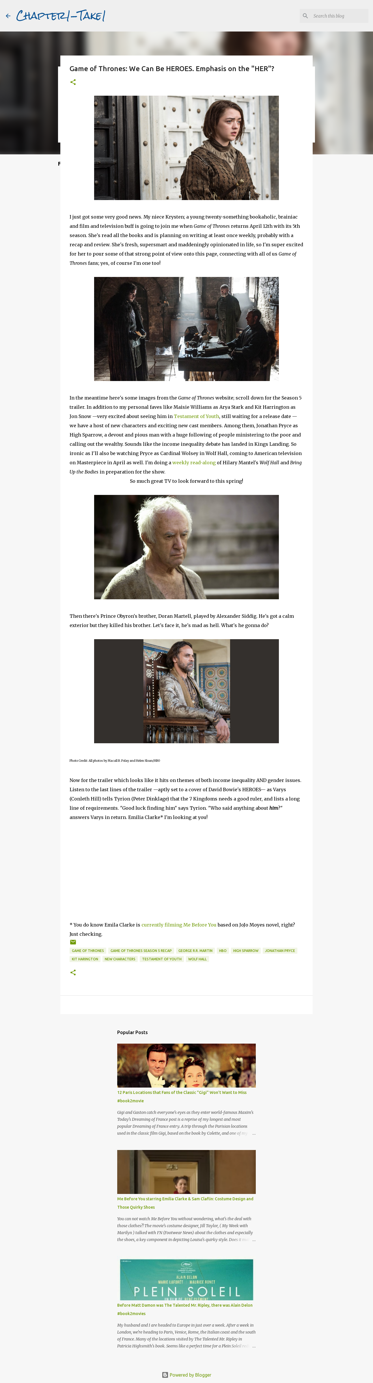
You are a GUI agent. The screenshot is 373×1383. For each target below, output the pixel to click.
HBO (223, 951)
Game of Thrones (88, 951)
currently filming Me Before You (179, 925)
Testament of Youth (196, 416)
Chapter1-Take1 (61, 16)
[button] (73, 82)
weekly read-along (194, 462)
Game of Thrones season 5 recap (141, 951)
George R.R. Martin (195, 951)
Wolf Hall (197, 959)
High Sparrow (245, 951)
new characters (120, 959)
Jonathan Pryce (280, 951)
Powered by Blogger (186, 1375)
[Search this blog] (338, 16)
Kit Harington (85, 959)
